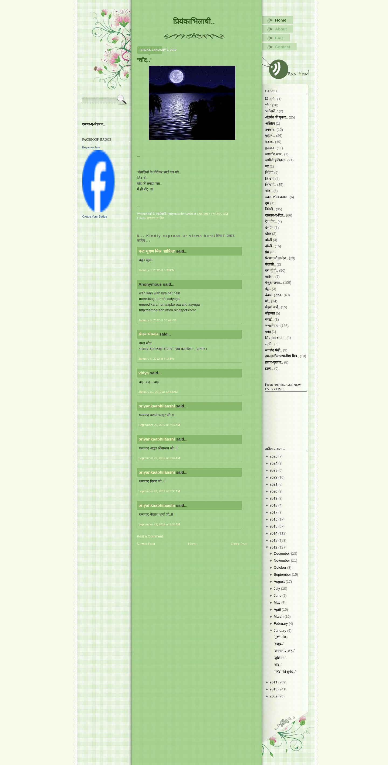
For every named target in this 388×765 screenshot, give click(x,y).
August (280, 581)
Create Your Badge (94, 216)
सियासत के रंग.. (275, 338)
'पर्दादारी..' (271, 111)
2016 (273, 519)
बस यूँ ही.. (271, 270)
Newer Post (146, 544)
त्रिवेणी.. (270, 209)
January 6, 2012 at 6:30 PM (156, 270)
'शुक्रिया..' (280, 658)
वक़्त (268, 332)
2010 (273, 689)
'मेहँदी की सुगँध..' (285, 672)
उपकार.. (270, 130)
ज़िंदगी (269, 172)
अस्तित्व (270, 123)
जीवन (268, 191)
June (278, 595)
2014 (273, 533)
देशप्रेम (269, 228)
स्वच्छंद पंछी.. (273, 350)
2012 (273, 547)
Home (193, 544)
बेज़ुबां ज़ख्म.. (273, 283)
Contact (282, 46)
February (281, 623)
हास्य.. (269, 368)
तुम (267, 203)
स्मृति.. (269, 344)
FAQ (279, 38)
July (277, 588)
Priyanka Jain (91, 147)
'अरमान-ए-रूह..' (284, 651)
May (277, 602)
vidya (143, 373)
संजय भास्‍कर (148, 334)
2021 (273, 484)
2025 (273, 456)
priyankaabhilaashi (156, 406)
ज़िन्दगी (269, 179)
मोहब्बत (270, 313)
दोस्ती (268, 240)
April (278, 609)
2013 (273, 540)
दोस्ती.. (269, 246)
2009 (273, 696)
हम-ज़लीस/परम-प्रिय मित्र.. (282, 356)
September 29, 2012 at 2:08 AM (159, 491)
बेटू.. (268, 289)
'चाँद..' (144, 60)
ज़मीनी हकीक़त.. (275, 160)
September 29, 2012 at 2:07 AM (159, 425)
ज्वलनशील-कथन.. (277, 197)
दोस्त (268, 234)
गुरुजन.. (270, 148)
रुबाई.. (269, 319)
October (280, 567)
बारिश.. (269, 277)
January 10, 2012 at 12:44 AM (158, 391)
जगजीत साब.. (274, 154)
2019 (273, 498)
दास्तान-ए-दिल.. (156, 218)
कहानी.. (270, 136)
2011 (273, 682)
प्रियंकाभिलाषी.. (194, 22)
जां (267, 166)
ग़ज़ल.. (269, 142)
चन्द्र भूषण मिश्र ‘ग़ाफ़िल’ (156, 251)
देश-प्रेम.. (271, 221)
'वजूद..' (278, 644)
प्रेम (267, 252)
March (279, 616)
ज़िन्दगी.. (270, 99)
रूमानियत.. (272, 326)
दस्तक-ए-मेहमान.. (93, 124)
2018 (273, 505)
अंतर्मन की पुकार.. (276, 117)
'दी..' (268, 105)
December (282, 553)
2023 (273, 470)
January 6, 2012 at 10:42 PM (157, 320)
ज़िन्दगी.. (270, 185)
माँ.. (267, 301)
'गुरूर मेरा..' (281, 637)
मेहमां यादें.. (272, 307)
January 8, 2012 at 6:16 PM (156, 358)
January (280, 630)
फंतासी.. (270, 264)
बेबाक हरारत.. (274, 295)
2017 (273, 512)
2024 (273, 463)
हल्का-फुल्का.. (274, 362)
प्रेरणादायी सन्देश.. (276, 258)
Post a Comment (150, 536)
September (283, 574)
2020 (273, 491)
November (282, 560)
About (281, 29)
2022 (273, 477)
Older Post (239, 544)
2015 (273, 526)
